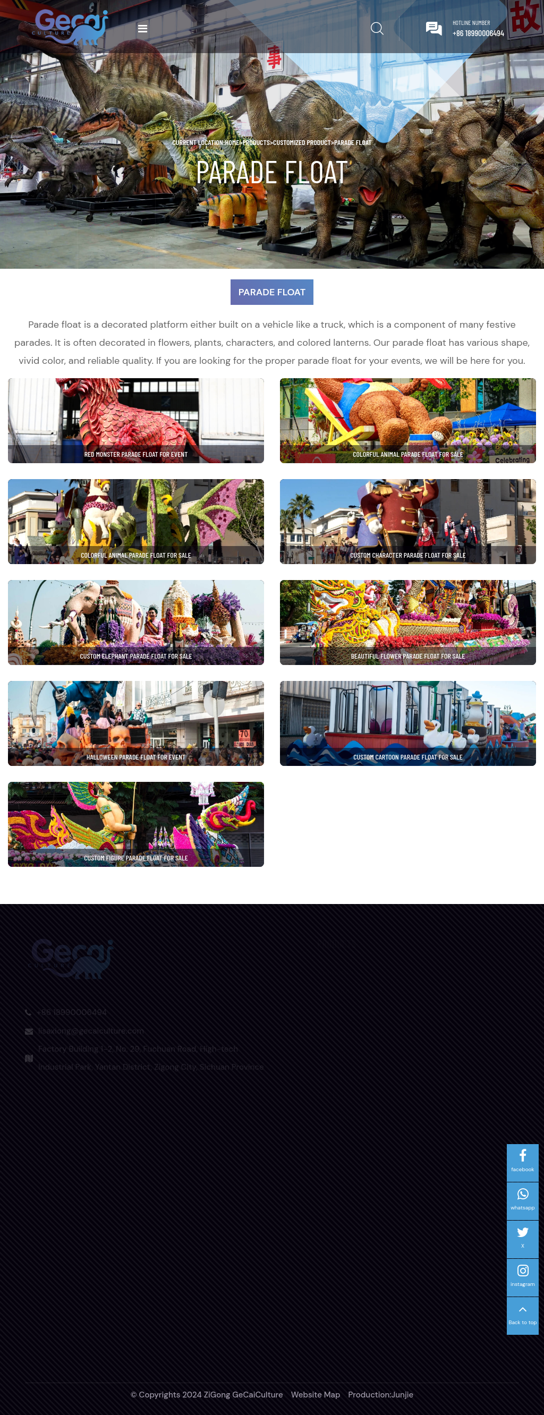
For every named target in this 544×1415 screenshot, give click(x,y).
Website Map (316, 1395)
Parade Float (353, 142)
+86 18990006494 (478, 33)
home (233, 142)
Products (255, 142)
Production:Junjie (380, 1395)
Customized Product (302, 142)
